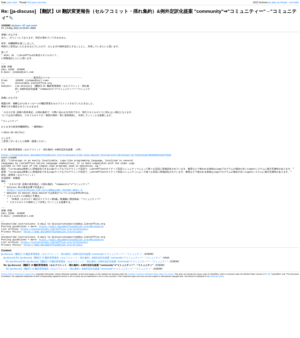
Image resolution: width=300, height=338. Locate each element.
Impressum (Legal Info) (24, 307)
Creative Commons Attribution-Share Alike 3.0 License (151, 307)
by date (272, 2)
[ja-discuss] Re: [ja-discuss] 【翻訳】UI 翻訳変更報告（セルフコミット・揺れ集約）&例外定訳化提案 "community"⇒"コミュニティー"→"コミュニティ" (82, 291)
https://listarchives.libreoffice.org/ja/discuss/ (54, 258)
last (44, 2)
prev (9, 2)
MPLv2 (266, 307)
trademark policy (217, 309)
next (15, 2)
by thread (282, 2)
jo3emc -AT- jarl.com (24, 25)
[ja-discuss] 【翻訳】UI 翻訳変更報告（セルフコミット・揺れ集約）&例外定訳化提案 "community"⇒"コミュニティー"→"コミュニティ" (71, 287)
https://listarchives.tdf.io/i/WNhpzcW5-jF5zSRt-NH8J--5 (44, 213)
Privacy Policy (7, 307)
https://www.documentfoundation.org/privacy (53, 262)
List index (294, 2)
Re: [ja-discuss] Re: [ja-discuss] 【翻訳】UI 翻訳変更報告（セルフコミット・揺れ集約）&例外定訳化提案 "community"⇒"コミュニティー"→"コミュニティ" (87, 295)
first (29, 2)
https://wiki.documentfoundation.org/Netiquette (71, 255)
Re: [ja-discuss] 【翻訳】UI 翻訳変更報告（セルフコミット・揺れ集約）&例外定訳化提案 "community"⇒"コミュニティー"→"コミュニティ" (78, 302)
